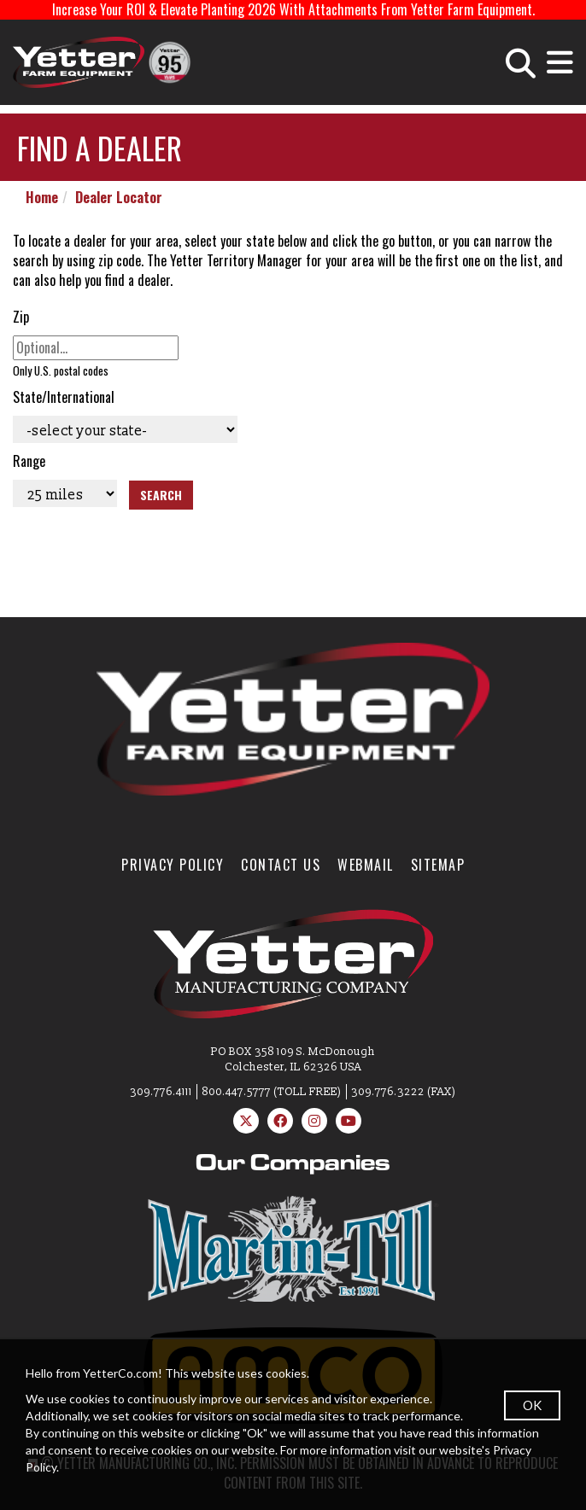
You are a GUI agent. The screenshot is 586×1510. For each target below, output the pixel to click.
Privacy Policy (172, 864)
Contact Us (280, 864)
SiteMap (438, 864)
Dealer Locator (118, 197)
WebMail (365, 864)
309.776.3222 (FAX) (403, 1092)
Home (42, 197)
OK (532, 1405)
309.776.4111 (161, 1092)
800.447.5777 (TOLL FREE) (272, 1092)
